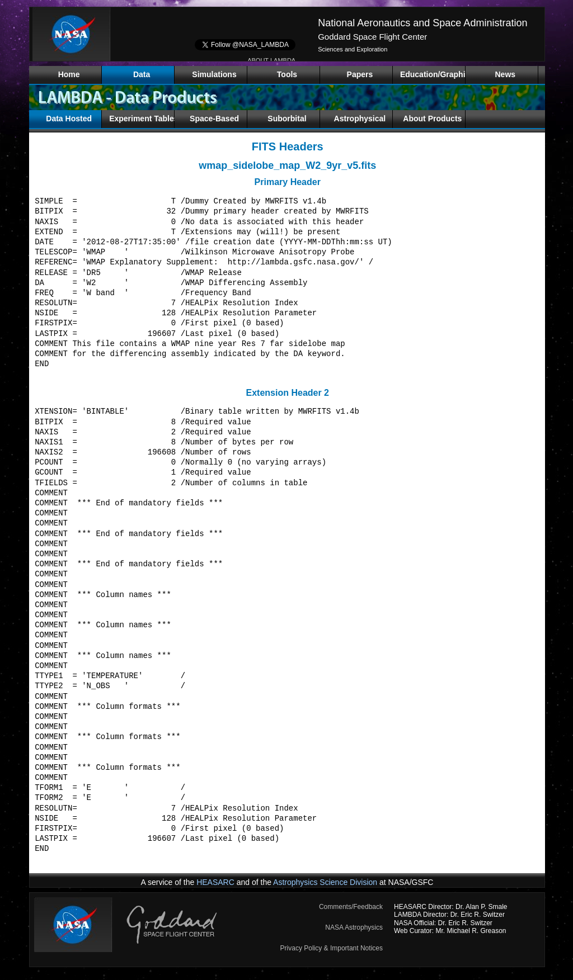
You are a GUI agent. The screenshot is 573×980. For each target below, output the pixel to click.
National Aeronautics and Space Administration (422, 23)
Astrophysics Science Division (325, 882)
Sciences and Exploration (352, 49)
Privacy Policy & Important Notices (331, 948)
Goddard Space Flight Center (372, 36)
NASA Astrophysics (354, 927)
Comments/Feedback (351, 907)
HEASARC (215, 882)
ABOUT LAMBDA (271, 60)
